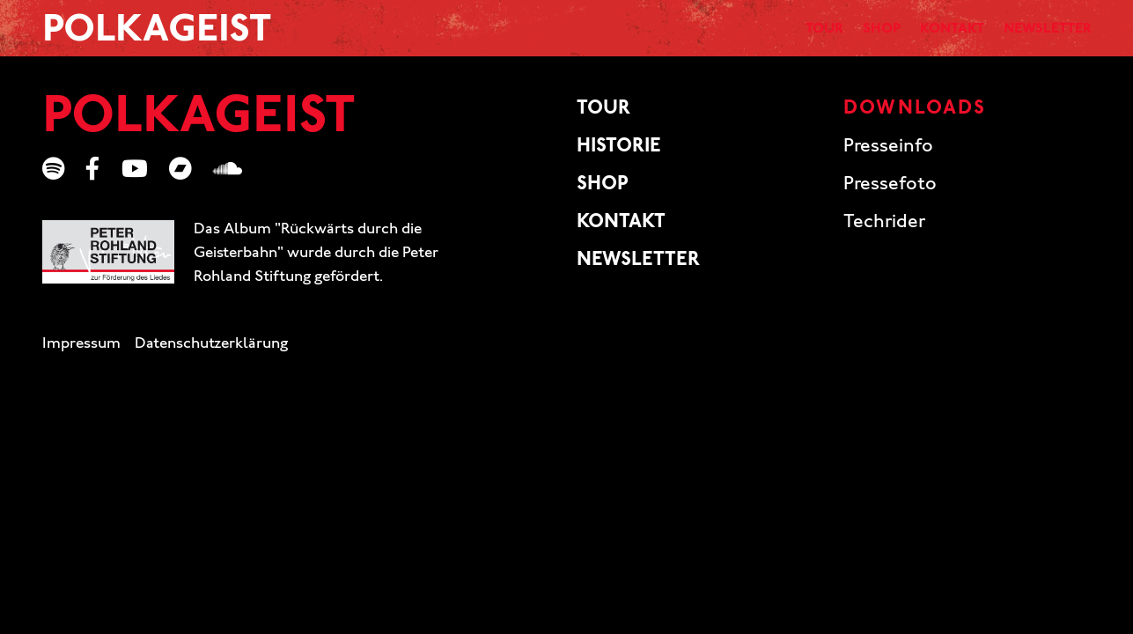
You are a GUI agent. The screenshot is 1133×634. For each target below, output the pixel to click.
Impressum (81, 355)
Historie (619, 157)
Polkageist (156, 37)
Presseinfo (888, 157)
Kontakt (904, 35)
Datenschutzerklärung (211, 355)
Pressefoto (890, 194)
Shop (815, 35)
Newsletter (1030, 35)
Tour (742, 35)
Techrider (884, 232)
